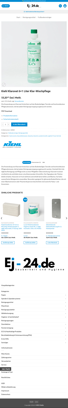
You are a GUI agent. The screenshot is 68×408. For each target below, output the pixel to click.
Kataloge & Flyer (7, 373)
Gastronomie (12, 136)
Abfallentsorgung (7, 314)
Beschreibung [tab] (26, 163)
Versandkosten (19, 101)
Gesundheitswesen (22, 136)
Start (18, 17)
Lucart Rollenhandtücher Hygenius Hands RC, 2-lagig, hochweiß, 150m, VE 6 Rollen (32, 227)
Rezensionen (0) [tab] (37, 163)
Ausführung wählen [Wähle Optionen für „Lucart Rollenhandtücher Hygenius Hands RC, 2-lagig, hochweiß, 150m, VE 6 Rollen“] (30, 243)
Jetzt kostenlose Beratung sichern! (34, 12)
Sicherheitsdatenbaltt (11, 119)
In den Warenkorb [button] (52, 243)
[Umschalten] (66, 295)
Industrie (35, 136)
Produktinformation (10, 116)
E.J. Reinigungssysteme (53, 236)
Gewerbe (30, 136)
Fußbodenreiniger (45, 17)
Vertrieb (58, 136)
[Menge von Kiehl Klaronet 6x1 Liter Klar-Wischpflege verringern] (2, 125)
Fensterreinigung (7, 328)
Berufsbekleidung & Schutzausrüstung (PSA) (16, 336)
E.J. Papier (4, 236)
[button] (6, 5)
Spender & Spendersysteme (10, 299)
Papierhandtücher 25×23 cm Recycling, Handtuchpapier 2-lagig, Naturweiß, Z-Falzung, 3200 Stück (11, 228)
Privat (54, 136)
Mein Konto (5, 354)
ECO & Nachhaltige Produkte (11, 332)
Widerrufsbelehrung (8, 387)
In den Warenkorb (19, 125)
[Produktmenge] (5, 125)
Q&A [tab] (44, 163)
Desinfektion (5, 325)
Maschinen (5, 306)
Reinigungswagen (7, 321)
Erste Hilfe (5, 339)
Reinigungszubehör (8, 310)
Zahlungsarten (6, 358)
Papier (3, 295)
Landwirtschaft (43, 136)
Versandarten (6, 361)
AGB (3, 384)
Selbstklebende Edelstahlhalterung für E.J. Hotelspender (54, 227)
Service (3, 365)
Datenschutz (5, 395)
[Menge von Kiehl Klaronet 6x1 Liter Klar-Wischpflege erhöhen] (8, 125)
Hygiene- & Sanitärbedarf (10, 317)
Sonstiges (4, 343)
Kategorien (5, 292)
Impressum (5, 391)
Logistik (50, 136)
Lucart (26, 236)
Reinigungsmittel (29, 17)
